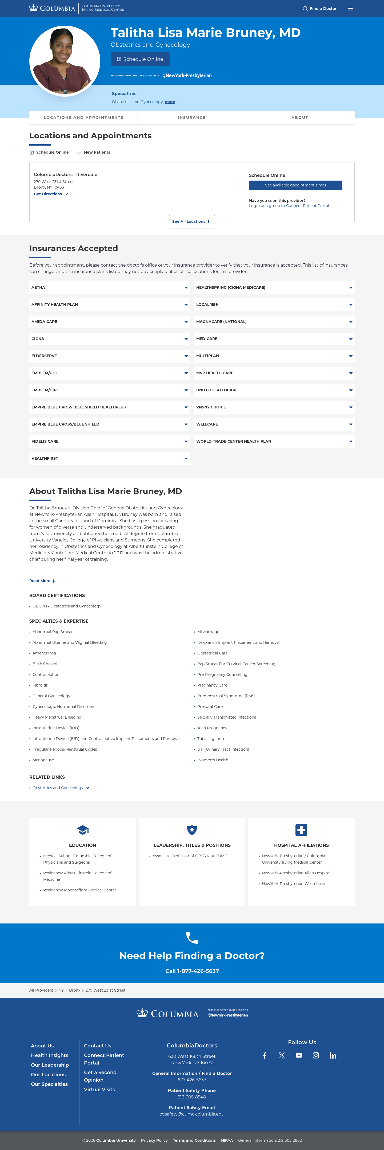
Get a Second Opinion (100, 1076)
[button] (192, 221)
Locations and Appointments (84, 117)
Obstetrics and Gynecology (58, 787)
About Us (42, 1046)
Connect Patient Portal (104, 1059)
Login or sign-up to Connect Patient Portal (289, 205)
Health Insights (49, 1055)
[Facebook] (264, 1055)
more (170, 101)
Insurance (192, 117)
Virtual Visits (99, 1090)
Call (192, 971)
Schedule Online (140, 59)
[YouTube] (299, 1055)
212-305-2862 (290, 1140)
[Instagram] (316, 1055)
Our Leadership (50, 1065)
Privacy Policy (154, 1140)
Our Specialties (49, 1084)
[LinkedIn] (333, 1055)
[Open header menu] (351, 8)
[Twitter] (282, 1055)
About (300, 117)
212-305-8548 (192, 1097)
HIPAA (227, 1140)
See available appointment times (295, 185)
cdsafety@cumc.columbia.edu (192, 1114)
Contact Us (97, 1046)
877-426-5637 (192, 1079)
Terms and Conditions (194, 1140)
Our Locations (48, 1075)
